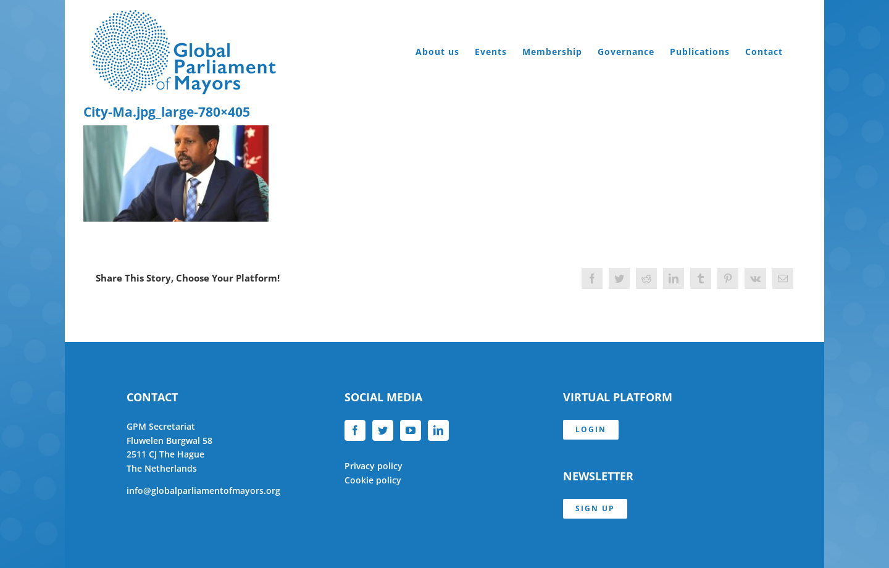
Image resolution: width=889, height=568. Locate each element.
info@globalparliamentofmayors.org (203, 490)
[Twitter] (382, 430)
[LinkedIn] (438, 430)
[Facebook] (354, 430)
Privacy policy (373, 466)
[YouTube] (410, 430)
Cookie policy (372, 480)
